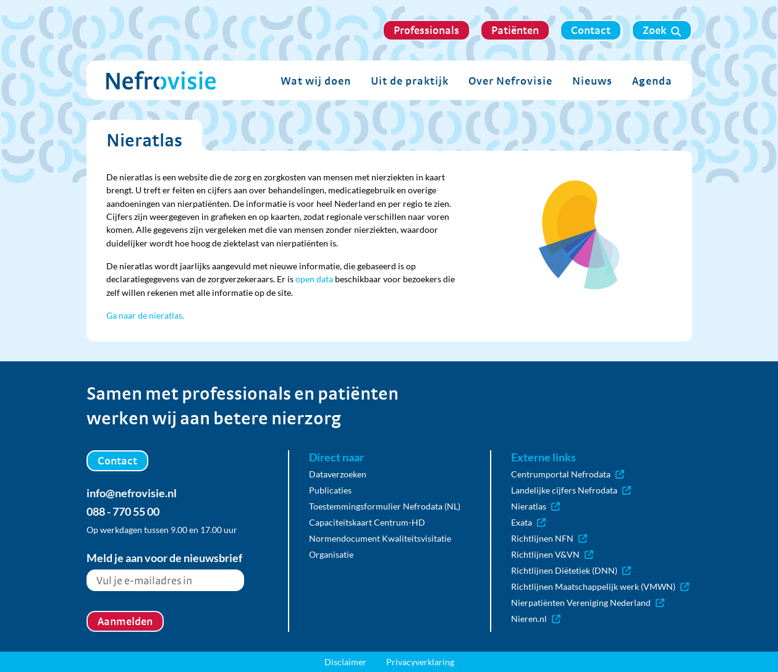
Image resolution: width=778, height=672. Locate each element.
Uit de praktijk (410, 80)
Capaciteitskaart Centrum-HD (367, 522)
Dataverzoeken (337, 474)
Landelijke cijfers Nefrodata (571, 490)
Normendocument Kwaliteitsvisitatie (380, 538)
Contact (591, 29)
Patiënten (515, 29)
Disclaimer (345, 662)
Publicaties (330, 490)
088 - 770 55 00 (123, 511)
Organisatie (331, 554)
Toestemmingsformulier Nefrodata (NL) (384, 506)
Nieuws (592, 80)
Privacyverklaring (420, 662)
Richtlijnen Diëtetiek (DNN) (571, 570)
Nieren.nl (535, 618)
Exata (528, 522)
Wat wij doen (316, 80)
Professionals (426, 29)
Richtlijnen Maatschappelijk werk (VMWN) (600, 586)
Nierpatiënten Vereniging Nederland (587, 602)
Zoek (662, 30)
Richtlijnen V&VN (552, 554)
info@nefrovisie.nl (132, 493)
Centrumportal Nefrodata (567, 474)
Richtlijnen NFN (549, 538)
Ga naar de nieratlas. (145, 315)
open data (314, 279)
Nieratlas (535, 506)
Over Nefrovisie (510, 80)
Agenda (652, 80)
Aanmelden (125, 621)
